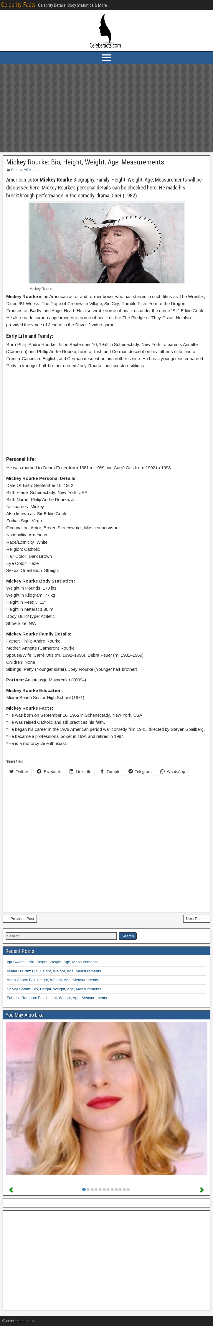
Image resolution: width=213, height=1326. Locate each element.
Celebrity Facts (18, 4)
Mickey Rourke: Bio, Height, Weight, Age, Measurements (85, 162)
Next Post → (196, 918)
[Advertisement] (106, 108)
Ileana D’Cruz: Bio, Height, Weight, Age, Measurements (54, 971)
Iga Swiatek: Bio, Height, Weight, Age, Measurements (52, 962)
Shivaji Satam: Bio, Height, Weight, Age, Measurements (54, 989)
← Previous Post (20, 918)
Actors (16, 169)
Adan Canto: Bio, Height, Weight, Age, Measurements (52, 980)
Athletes (30, 169)
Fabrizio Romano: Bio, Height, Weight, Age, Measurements (57, 998)
